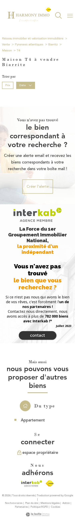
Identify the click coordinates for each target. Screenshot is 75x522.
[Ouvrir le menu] (70, 16)
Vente (6, 44)
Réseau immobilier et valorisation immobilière (32, 38)
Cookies (55, 507)
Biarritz (53, 44)
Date (26, 85)
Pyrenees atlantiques (29, 44)
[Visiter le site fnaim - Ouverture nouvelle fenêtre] (50, 483)
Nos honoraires (13, 503)
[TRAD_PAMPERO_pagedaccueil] (29, 21)
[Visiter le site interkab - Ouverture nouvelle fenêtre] (31, 483)
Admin (66, 503)
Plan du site (31, 503)
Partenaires (21, 507)
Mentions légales (50, 503)
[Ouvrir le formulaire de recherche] (58, 16)
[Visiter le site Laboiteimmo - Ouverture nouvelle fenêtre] (38, 515)
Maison (7, 50)
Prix (7, 85)
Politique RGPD (39, 507)
